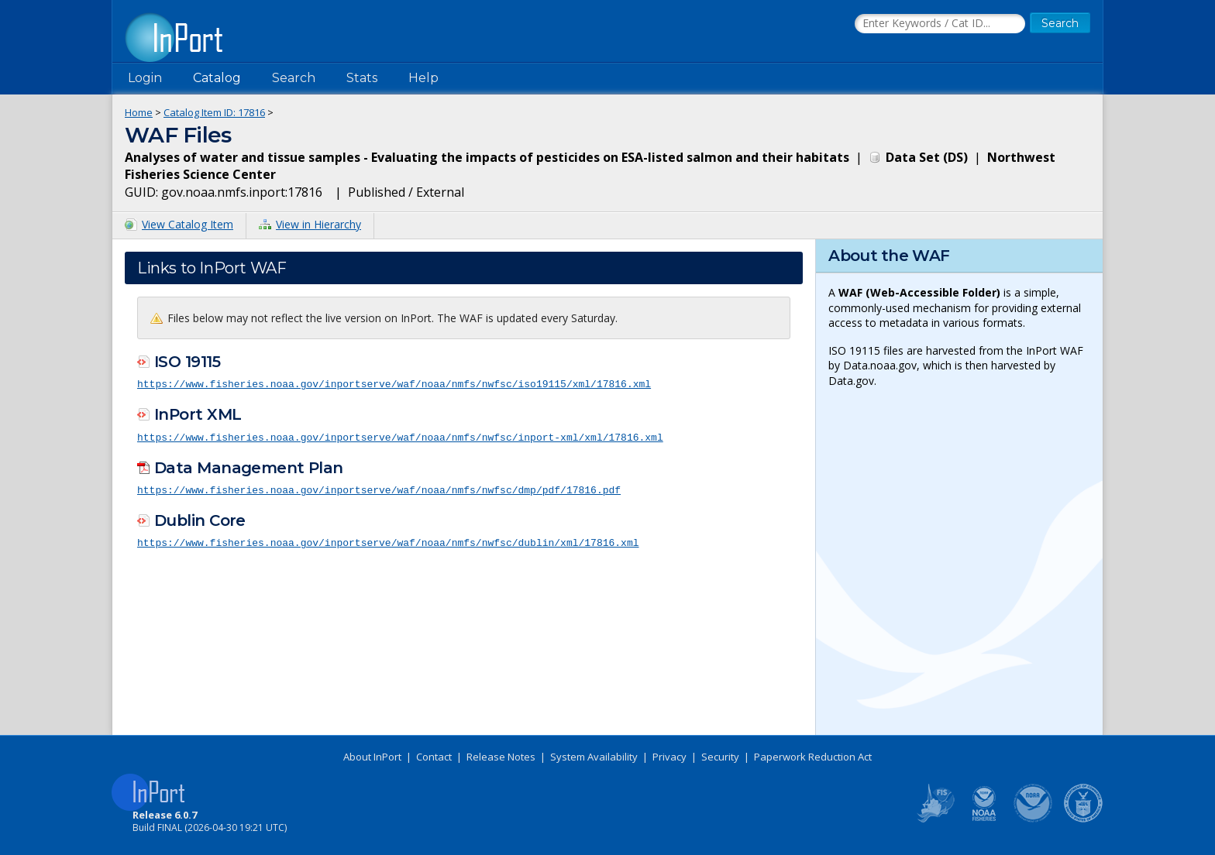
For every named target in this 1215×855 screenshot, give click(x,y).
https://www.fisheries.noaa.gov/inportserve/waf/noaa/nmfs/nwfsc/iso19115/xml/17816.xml (394, 383)
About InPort (372, 757)
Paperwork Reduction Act (813, 757)
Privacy (669, 757)
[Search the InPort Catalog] (940, 24)
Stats (361, 77)
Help (423, 77)
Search (293, 77)
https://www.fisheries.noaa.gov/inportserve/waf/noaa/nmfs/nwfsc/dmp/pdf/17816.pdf (379, 488)
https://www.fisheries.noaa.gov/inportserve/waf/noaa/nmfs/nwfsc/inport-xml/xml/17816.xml (400, 436)
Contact (434, 757)
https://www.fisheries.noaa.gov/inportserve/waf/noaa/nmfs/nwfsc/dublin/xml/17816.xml (387, 541)
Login (145, 77)
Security (720, 757)
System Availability (594, 757)
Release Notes (500, 757)
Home (139, 112)
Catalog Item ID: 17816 (214, 112)
